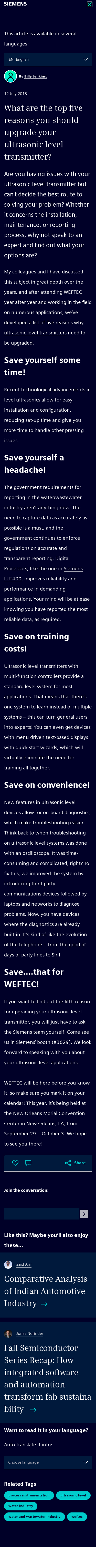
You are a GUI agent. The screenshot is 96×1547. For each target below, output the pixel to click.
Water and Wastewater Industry (34, 1517)
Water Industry (20, 1506)
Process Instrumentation (29, 1495)
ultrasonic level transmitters (35, 333)
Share (80, 1163)
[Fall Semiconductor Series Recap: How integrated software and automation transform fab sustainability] (48, 1372)
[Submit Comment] (84, 1214)
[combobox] (9, 59)
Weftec (77, 1517)
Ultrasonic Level (73, 1495)
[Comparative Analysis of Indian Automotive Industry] (48, 1285)
